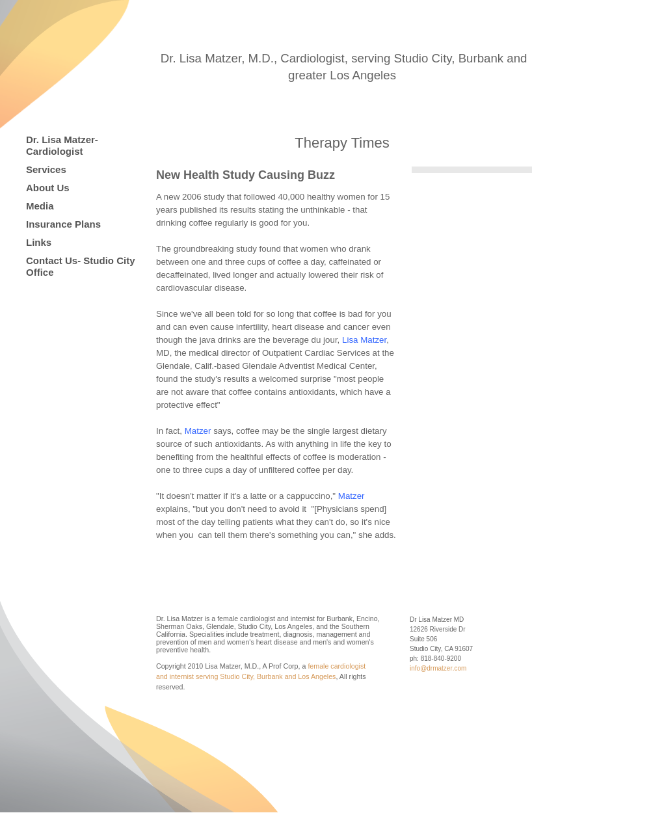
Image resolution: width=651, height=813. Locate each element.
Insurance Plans (63, 224)
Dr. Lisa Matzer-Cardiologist (62, 145)
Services (46, 169)
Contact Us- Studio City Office (80, 266)
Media (40, 205)
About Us (48, 187)
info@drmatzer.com (438, 668)
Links (38, 242)
